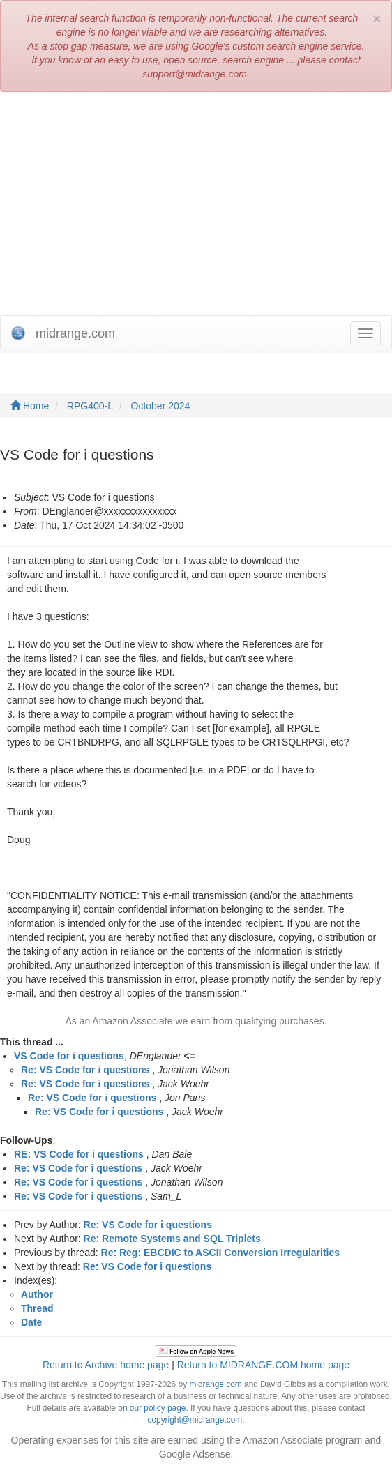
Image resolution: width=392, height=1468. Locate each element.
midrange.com (215, 1384)
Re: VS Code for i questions (85, 1069)
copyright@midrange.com (195, 1420)
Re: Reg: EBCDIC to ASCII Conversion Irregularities (220, 1252)
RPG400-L (90, 405)
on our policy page (152, 1408)
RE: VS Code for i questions (79, 1154)
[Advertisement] (196, 203)
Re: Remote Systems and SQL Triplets (172, 1238)
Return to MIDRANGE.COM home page (263, 1364)
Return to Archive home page (106, 1364)
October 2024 (160, 405)
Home (29, 405)
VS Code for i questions (69, 1055)
